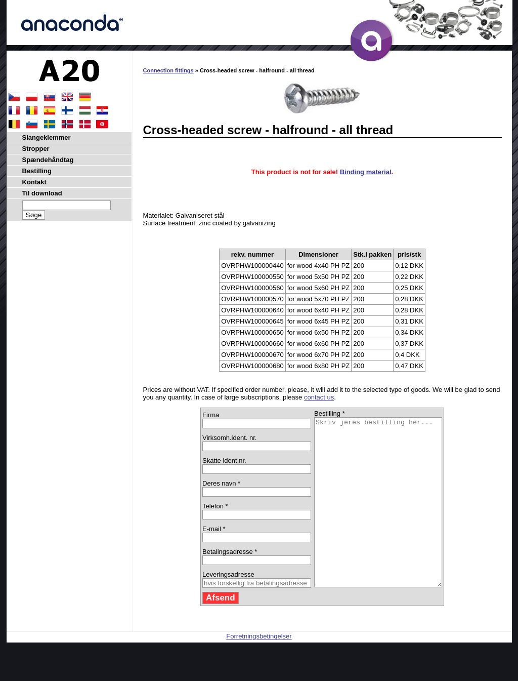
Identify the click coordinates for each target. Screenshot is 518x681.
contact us (319, 397)
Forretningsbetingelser (258, 669)
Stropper (36, 148)
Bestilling (37, 171)
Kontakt (34, 182)
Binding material (366, 172)
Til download (42, 193)
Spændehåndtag (48, 160)
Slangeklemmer (46, 137)
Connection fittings (168, 70)
